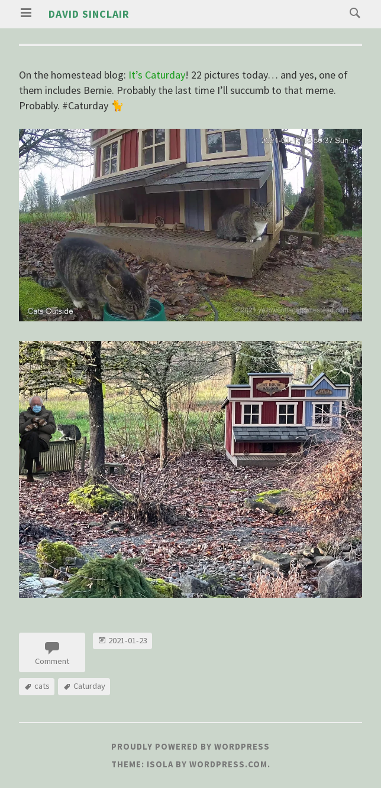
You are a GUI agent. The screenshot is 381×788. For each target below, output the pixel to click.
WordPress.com (228, 764)
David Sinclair (89, 14)
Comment (52, 661)
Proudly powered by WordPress (190, 746)
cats (42, 685)
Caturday (89, 685)
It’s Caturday (156, 75)
